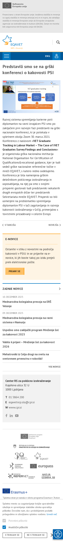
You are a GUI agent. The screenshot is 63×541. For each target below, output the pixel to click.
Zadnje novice (13, 289)
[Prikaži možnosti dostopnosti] (58, 534)
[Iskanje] (57, 42)
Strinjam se (12, 535)
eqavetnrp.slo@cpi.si (22, 402)
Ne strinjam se (36, 535)
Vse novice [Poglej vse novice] (54, 366)
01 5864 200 (16, 397)
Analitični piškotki (18, 527)
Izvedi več (52, 514)
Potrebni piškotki (17, 520)
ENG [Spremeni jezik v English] (47, 56)
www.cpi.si (15, 407)
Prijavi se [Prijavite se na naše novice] (14, 271)
